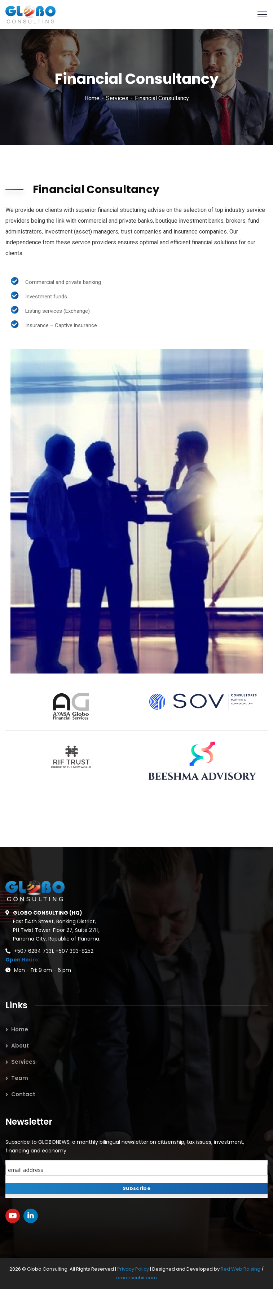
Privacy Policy (133, 1269)
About (20, 1045)
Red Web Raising (240, 1269)
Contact (23, 1094)
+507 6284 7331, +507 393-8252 (53, 951)
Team (19, 1078)
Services (117, 98)
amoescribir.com (136, 1277)
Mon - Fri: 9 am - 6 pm (42, 970)
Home (92, 98)
